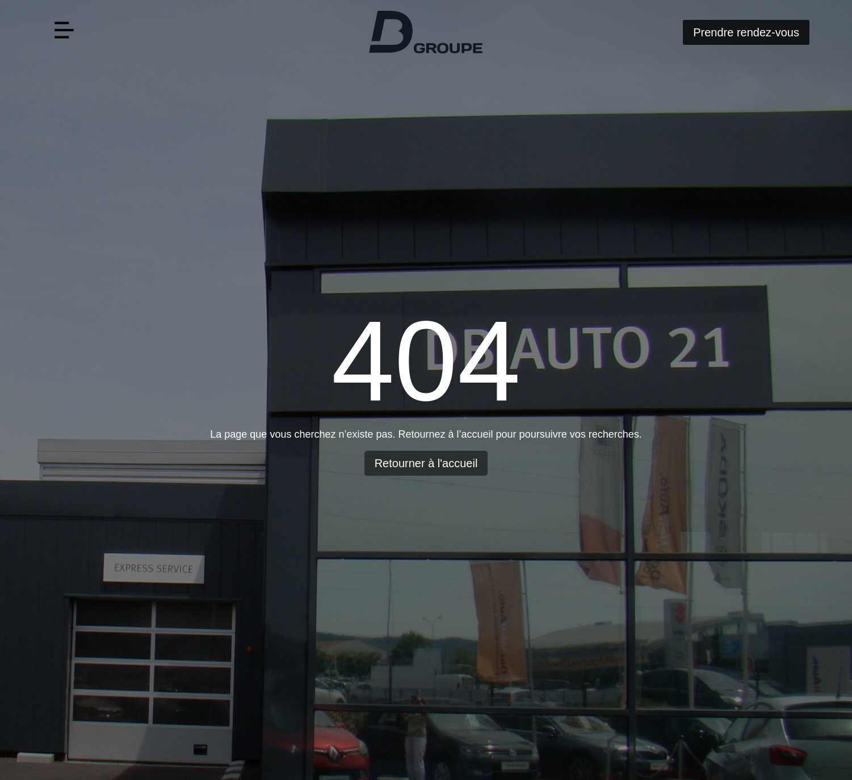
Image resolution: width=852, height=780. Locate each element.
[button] (64, 32)
